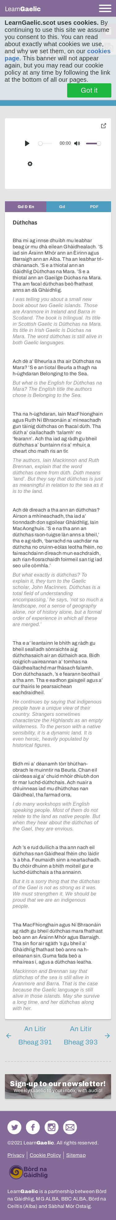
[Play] (27, 143)
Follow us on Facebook (33, 1127)
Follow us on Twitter (14, 1127)
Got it (89, 90)
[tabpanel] (58, 615)
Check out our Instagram (51, 1127)
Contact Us (70, 1127)
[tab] (25, 206)
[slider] (45, 143)
